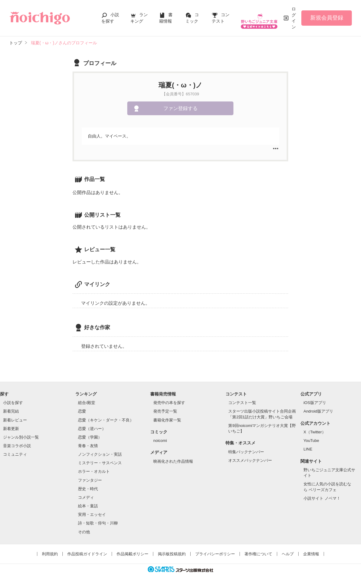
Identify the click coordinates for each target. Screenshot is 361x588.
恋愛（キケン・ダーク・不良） (106, 420)
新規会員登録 (326, 18)
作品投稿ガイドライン (87, 554)
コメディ (86, 497)
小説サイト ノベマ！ (322, 498)
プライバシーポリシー (215, 554)
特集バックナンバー (246, 452)
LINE (307, 449)
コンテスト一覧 (242, 402)
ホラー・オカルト (94, 471)
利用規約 (50, 554)
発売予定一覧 (165, 411)
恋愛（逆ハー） (92, 428)
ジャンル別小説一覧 (21, 437)
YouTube (311, 440)
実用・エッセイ (92, 514)
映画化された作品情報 (173, 461)
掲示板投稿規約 (172, 554)
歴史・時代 (88, 489)
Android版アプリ (318, 411)
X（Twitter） (314, 432)
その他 (84, 532)
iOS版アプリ (314, 402)
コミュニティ (15, 454)
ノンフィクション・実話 (100, 454)
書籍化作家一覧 (167, 420)
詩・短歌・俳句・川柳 (98, 523)
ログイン (294, 17)
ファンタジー (90, 480)
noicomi (160, 440)
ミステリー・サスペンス (100, 463)
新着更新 (11, 428)
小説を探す (13, 402)
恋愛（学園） (90, 437)
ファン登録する (180, 108)
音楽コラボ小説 (17, 445)
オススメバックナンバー (250, 460)
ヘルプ (288, 554)
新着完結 (11, 411)
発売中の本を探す (169, 402)
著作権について (258, 554)
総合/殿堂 (86, 402)
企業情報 (311, 554)
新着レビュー (15, 420)
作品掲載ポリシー (132, 554)
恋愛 (82, 411)
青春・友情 (88, 445)
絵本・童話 (88, 506)
